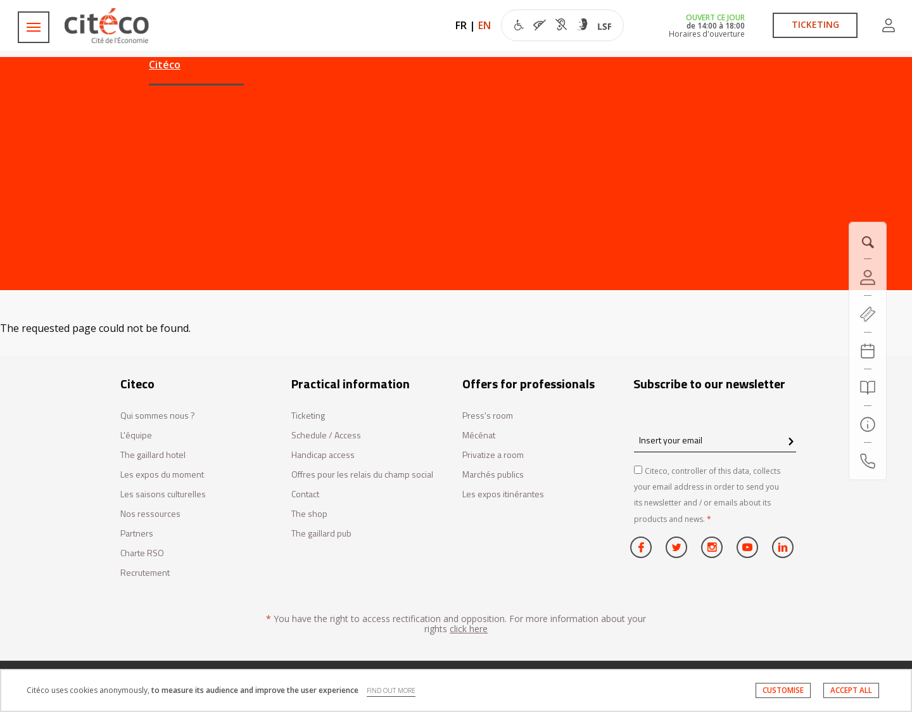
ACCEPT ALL (851, 690)
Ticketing (308, 416)
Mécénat (478, 435)
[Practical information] (867, 424)
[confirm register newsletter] (790, 442)
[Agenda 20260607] (867, 351)
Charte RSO (142, 553)
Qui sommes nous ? (157, 416)
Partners (136, 534)
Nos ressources (150, 514)
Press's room (487, 416)
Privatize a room (493, 455)
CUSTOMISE (783, 690)
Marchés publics (493, 475)
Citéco (164, 65)
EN (484, 25)
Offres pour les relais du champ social (362, 475)
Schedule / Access (326, 435)
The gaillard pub (321, 534)
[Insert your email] (715, 440)
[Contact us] (867, 461)
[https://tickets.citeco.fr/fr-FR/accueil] (867, 314)
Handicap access (323, 455)
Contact (305, 494)
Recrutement (145, 573)
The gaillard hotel (153, 455)
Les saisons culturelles (163, 494)
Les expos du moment (162, 475)
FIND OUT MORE (391, 690)
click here (469, 629)
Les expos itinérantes (503, 494)
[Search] (867, 387)
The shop (309, 514)
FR (461, 25)
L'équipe (136, 435)
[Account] (867, 277)
